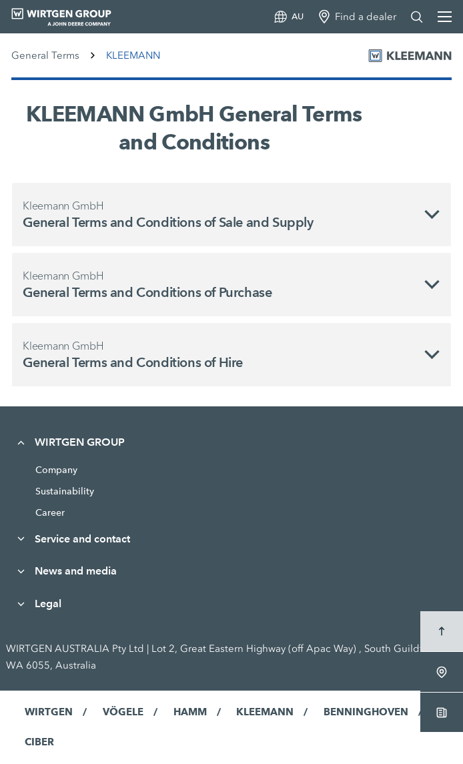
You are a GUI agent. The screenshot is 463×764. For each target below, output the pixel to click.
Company (56, 470)
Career (50, 512)
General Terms (45, 55)
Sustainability (64, 491)
